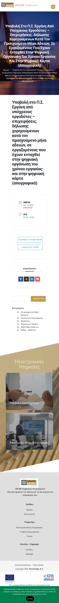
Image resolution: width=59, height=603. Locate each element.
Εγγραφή (29, 554)
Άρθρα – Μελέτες (28, 330)
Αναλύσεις (25, 321)
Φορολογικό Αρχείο (29, 324)
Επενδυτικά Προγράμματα (32, 318)
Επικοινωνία (29, 514)
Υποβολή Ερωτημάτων (29, 532)
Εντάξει (30, 599)
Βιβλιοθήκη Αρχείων (30, 327)
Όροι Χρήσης (38, 565)
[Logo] (29, 484)
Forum (29, 536)
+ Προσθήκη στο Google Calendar (30, 240)
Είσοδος (29, 550)
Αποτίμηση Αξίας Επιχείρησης (29, 527)
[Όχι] (56, 595)
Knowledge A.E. (36, 569)
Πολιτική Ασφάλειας (23, 565)
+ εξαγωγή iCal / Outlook (30, 247)
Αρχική (6, 70)
